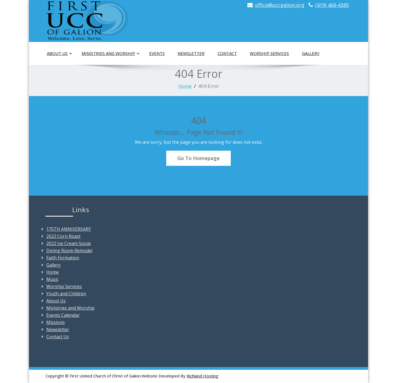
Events (157, 53)
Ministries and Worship (111, 53)
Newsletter (191, 53)
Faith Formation (62, 257)
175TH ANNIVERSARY (68, 229)
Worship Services (269, 53)
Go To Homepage (198, 158)
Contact (227, 53)
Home (185, 86)
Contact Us (57, 336)
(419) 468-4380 (332, 5)
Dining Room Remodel (69, 250)
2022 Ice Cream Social (68, 243)
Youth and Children (66, 293)
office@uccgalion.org (279, 5)
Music (52, 279)
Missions (55, 322)
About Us (59, 53)
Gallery (311, 53)
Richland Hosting (202, 376)
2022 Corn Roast (63, 236)
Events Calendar (63, 315)
